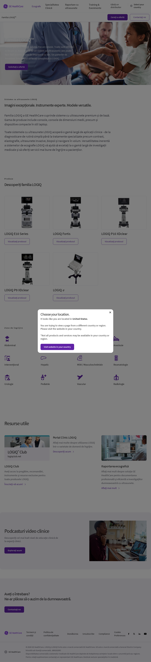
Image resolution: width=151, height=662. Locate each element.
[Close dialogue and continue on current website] (110, 312)
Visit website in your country (57, 346)
